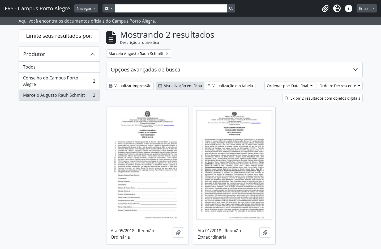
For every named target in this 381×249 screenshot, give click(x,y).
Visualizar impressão (130, 85)
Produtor (34, 54)
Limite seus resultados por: (59, 35)
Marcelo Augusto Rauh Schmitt (59, 96)
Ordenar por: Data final (288, 85)
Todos (29, 67)
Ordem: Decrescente (338, 85)
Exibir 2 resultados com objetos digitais (322, 98)
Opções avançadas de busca (145, 69)
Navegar (85, 8)
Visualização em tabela (230, 85)
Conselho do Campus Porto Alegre (59, 81)
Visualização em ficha (180, 85)
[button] (325, 8)
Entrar (365, 8)
